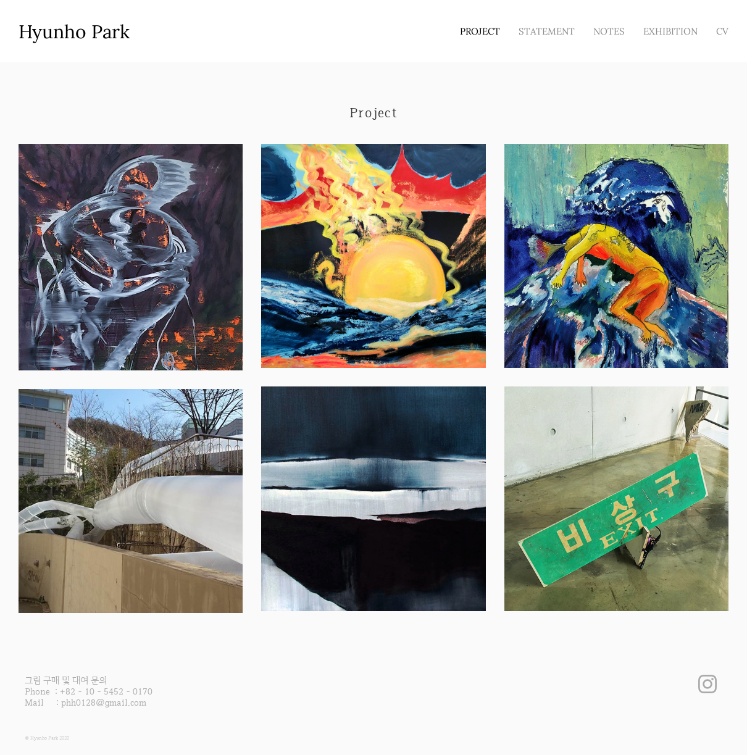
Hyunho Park (74, 31)
